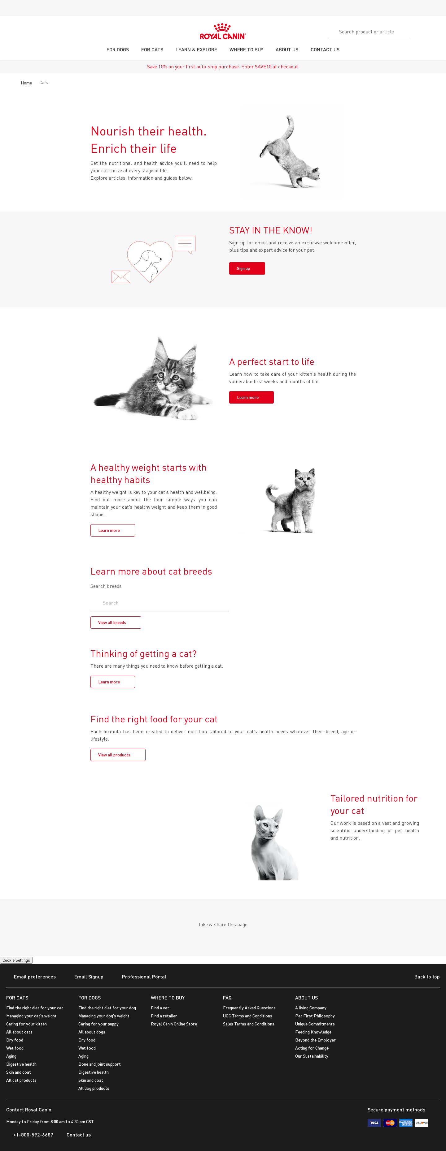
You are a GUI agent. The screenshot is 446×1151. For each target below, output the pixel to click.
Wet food (15, 1047)
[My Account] (438, 30)
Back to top (422, 977)
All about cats (19, 1031)
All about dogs (91, 1031)
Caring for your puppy (98, 1023)
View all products (114, 754)
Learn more (248, 397)
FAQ (227, 997)
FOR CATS (17, 997)
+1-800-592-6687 (29, 1135)
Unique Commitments (315, 1023)
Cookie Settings (16, 960)
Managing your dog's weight (103, 1015)
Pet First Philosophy (315, 1015)
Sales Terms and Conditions (248, 1023)
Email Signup (85, 977)
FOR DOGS (89, 997)
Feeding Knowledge (313, 1031)
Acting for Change (312, 1047)
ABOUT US (306, 997)
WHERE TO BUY (168, 997)
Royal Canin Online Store (174, 1023)
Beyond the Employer (315, 1039)
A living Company (310, 1007)
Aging (11, 1056)
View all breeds (112, 622)
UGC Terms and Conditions (247, 1015)
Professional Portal (140, 977)
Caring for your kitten (26, 1023)
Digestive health (21, 1064)
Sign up (243, 268)
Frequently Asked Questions (249, 1007)
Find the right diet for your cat (34, 1007)
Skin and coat (18, 1072)
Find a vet (160, 1007)
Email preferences (31, 977)
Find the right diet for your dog (107, 1007)
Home (26, 82)
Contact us (75, 1135)
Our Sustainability (311, 1056)
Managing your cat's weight (31, 1015)
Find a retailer (164, 1015)
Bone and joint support (99, 1064)
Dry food (14, 1039)
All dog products (93, 1088)
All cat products (21, 1080)
